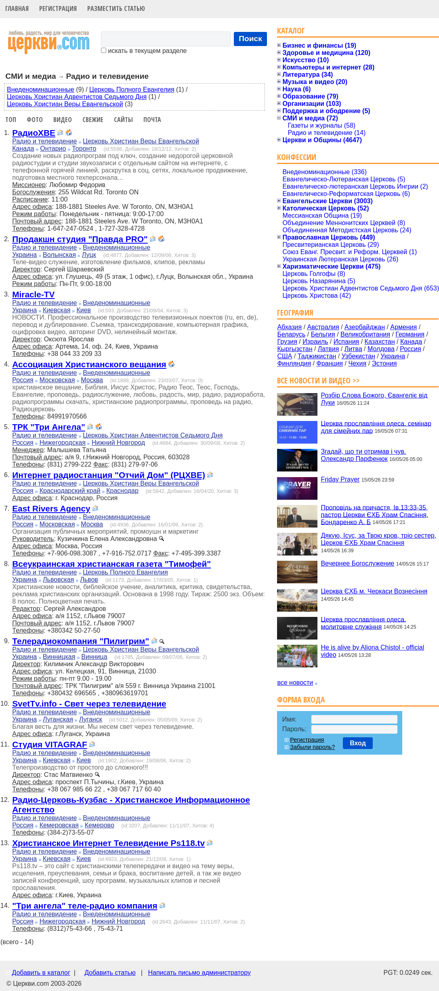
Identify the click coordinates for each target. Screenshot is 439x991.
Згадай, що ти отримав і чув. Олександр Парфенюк (363, 455)
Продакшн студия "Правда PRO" (79, 239)
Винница (94, 656)
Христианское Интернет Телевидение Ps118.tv (108, 843)
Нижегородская (63, 442)
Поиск (250, 38)
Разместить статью (116, 8)
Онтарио (53, 148)
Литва (353, 348)
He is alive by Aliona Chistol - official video (372, 651)
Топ (10, 119)
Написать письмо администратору (199, 972)
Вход (358, 743)
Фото (35, 119)
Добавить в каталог (41, 972)
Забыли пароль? (312, 747)
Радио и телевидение (44, 141)
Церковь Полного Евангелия (131, 89)
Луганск (90, 719)
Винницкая (59, 656)
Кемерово (99, 825)
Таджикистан (317, 356)
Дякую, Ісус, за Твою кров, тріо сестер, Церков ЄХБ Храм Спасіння (378, 539)
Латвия (328, 348)
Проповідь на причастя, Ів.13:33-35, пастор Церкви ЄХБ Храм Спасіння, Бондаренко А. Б (374, 514)
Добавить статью (110, 972)
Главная (17, 8)
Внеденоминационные (40, 89)
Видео (62, 119)
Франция (329, 363)
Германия (409, 334)
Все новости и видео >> (318, 380)
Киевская (56, 310)
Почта (152, 119)
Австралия (323, 327)
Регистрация (58, 8)
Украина (24, 254)
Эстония (384, 363)
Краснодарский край (70, 490)
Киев (83, 310)
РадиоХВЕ (33, 132)
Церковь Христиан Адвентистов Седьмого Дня (77, 96)
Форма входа (301, 699)
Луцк (89, 254)
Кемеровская (59, 825)
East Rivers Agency (51, 508)
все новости (295, 682)
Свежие (92, 119)
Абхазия (289, 327)
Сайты (123, 119)
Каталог (291, 30)
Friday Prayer (340, 479)
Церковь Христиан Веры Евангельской (65, 104)
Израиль (315, 341)
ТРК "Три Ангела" (48, 426)
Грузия (287, 341)
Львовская (58, 579)
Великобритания (365, 334)
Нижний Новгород (118, 442)
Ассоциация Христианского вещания (89, 364)
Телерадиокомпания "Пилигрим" (80, 641)
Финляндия (294, 363)
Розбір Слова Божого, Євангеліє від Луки (374, 399)
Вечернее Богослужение (357, 563)
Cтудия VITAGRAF (49, 744)
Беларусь (291, 334)
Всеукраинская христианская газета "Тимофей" (111, 563)
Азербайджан (364, 327)
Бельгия (323, 334)
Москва (92, 380)
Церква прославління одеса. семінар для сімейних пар (376, 427)
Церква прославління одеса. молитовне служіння (363, 623)
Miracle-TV (33, 294)
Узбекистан (358, 356)
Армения (403, 327)
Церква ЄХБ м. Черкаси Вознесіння (374, 591)
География (295, 312)
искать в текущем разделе (144, 50)
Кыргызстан (294, 348)
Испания (346, 341)
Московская (57, 380)
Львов (89, 579)
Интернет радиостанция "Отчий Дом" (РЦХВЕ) (108, 475)
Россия (22, 380)
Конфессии (296, 156)
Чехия (357, 363)
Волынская (59, 254)
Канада (23, 148)
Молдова (381, 348)
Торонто (84, 148)
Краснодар (122, 490)
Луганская (58, 719)
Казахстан (380, 341)
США (284, 356)
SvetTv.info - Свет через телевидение (89, 703)
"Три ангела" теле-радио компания (84, 905)
